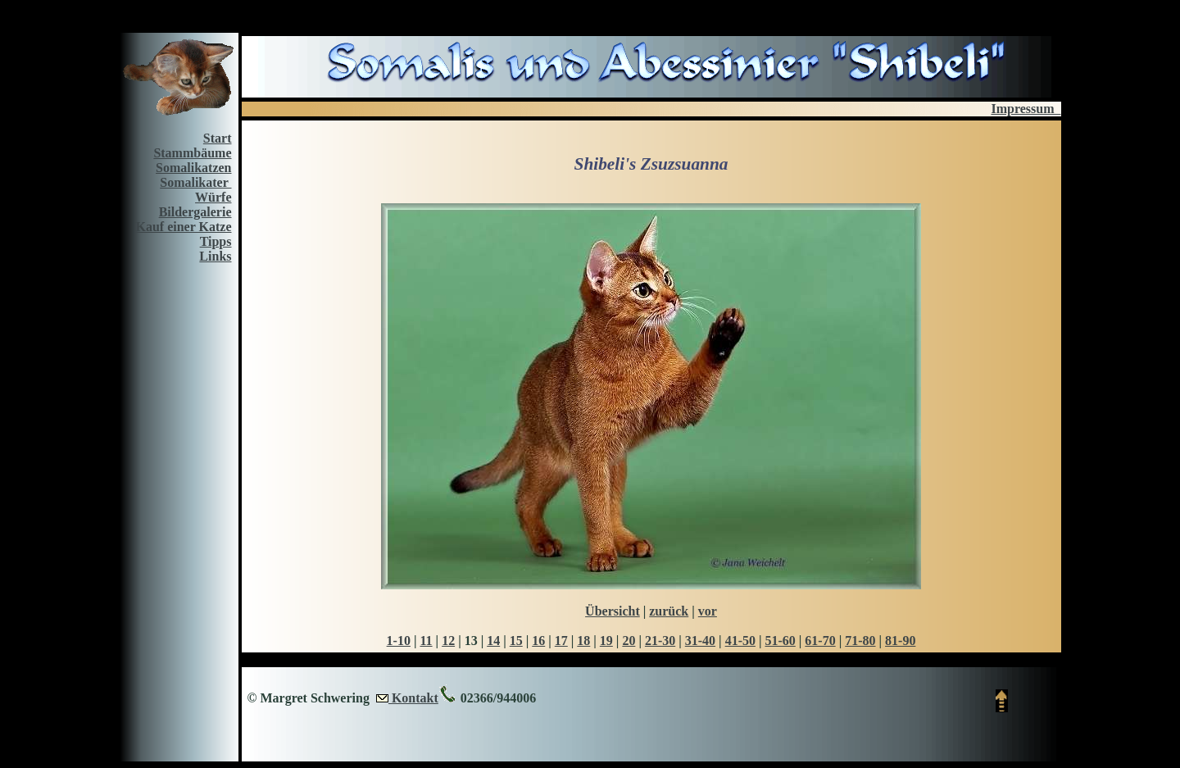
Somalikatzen (193, 168)
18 (583, 641)
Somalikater (195, 182)
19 (606, 641)
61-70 (820, 641)
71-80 (860, 641)
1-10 (399, 641)
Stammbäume (192, 153)
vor (707, 611)
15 (516, 641)
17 (561, 641)
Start (217, 138)
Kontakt (413, 698)
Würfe (213, 197)
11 (426, 641)
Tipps (216, 241)
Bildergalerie (195, 212)
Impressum (1025, 109)
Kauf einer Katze (183, 227)
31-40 (700, 641)
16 (538, 641)
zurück (668, 611)
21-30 (660, 641)
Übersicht (612, 611)
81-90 (900, 641)
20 (628, 641)
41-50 (740, 641)
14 (493, 641)
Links (215, 256)
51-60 (780, 641)
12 (448, 641)
